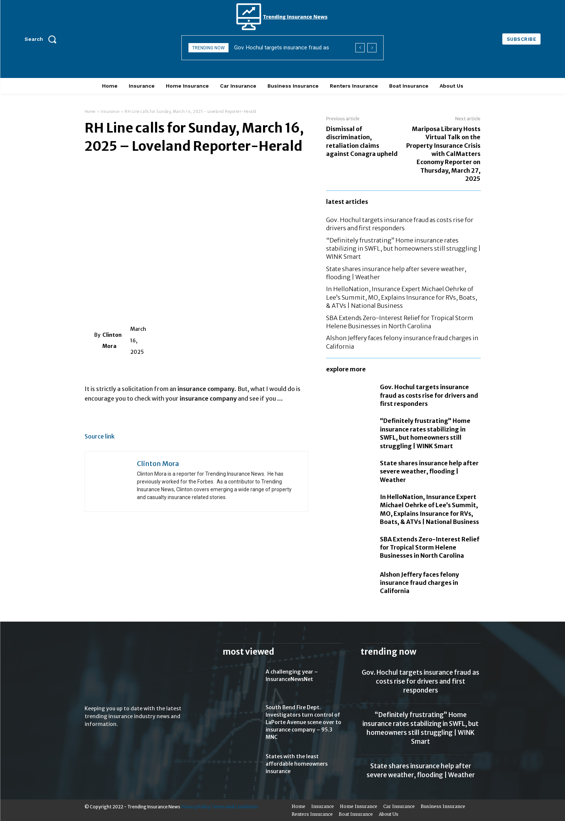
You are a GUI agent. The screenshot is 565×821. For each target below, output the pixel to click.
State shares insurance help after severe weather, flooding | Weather (429, 471)
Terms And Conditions (234, 806)
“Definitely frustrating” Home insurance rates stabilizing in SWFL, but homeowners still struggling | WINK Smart (403, 249)
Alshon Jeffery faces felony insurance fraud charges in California (419, 583)
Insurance (110, 111)
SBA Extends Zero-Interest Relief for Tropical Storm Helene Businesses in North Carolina (429, 547)
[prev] (360, 47)
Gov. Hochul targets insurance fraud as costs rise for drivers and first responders (429, 395)
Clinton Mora (112, 340)
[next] (372, 47)
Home (90, 111)
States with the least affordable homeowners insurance (297, 764)
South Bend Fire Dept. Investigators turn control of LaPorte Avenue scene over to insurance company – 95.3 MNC (303, 722)
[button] (43, 39)
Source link (100, 436)
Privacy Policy (196, 806)
